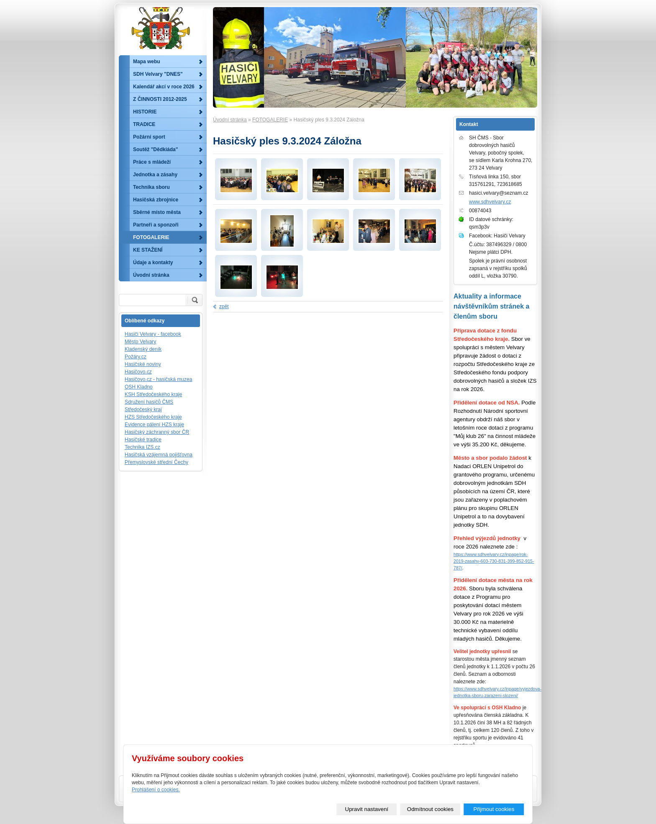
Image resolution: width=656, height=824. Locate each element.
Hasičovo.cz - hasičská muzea (158, 379)
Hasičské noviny (143, 364)
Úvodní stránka (230, 120)
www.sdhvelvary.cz (490, 202)
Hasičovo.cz (138, 372)
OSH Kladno (139, 387)
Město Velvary (140, 342)
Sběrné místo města (157, 212)
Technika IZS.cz (142, 447)
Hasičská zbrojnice (155, 200)
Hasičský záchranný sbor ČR (157, 432)
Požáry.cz (135, 357)
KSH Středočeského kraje (153, 394)
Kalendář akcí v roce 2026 (164, 87)
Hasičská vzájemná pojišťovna (158, 455)
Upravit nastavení (367, 809)
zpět (224, 306)
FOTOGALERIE (270, 120)
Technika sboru (151, 187)
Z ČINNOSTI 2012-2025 (160, 99)
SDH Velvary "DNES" (158, 74)
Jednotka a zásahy (155, 175)
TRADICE (144, 124)
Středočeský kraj (143, 409)
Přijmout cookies (494, 809)
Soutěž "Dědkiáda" (155, 149)
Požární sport (149, 137)
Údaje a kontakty (153, 262)
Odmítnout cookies (430, 809)
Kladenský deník (143, 349)
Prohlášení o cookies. (156, 790)
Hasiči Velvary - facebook (153, 334)
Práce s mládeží (152, 162)
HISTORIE (144, 112)
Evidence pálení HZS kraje (154, 424)
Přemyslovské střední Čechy (156, 462)
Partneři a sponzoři (156, 225)
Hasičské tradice (143, 440)
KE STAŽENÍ (147, 250)
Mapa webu (146, 61)
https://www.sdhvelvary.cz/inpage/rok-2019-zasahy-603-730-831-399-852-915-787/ (494, 561)
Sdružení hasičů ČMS (149, 402)
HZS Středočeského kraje (153, 417)
